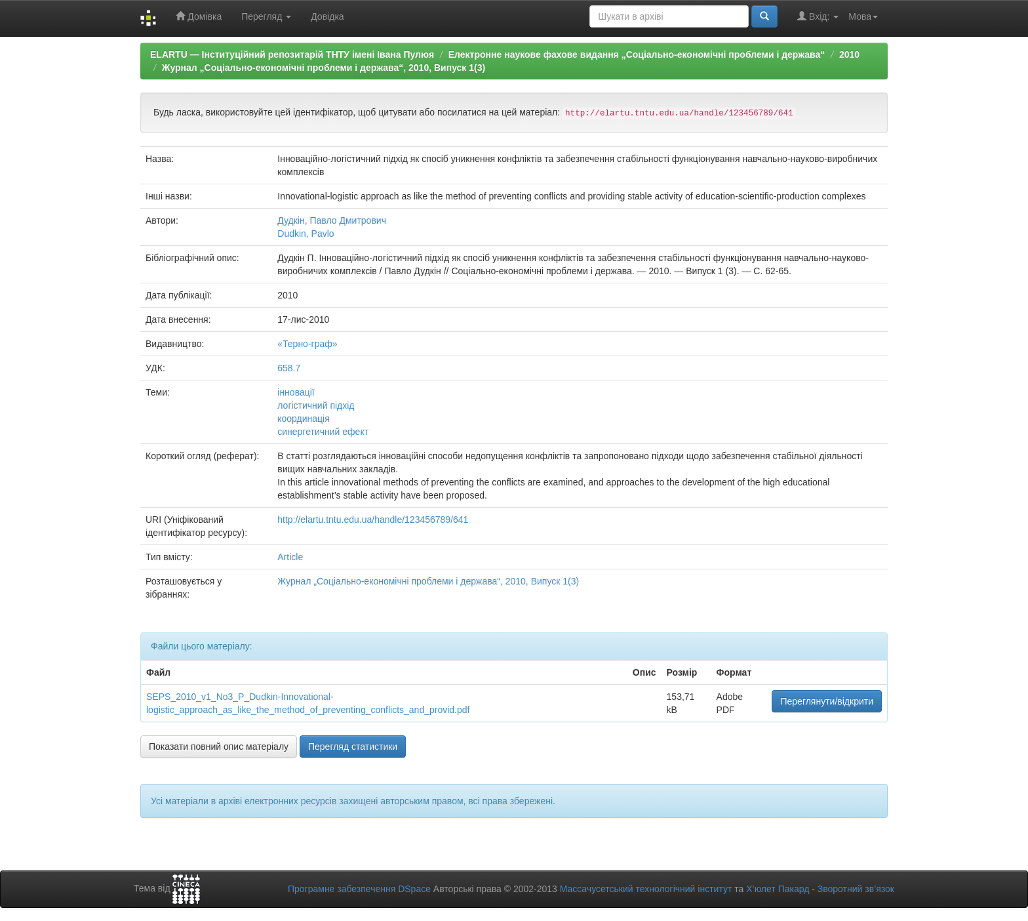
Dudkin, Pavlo (305, 233)
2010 (849, 54)
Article (290, 557)
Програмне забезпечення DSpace (359, 889)
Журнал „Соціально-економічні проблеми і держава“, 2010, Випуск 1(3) (323, 67)
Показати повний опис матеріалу (218, 746)
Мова (863, 16)
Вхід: (818, 16)
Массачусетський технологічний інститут (646, 889)
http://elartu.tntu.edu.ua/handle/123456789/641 (372, 519)
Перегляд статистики (352, 746)
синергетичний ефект (322, 431)
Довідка (327, 16)
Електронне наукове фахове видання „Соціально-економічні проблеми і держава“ (636, 54)
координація (303, 418)
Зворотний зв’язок (856, 889)
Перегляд (266, 16)
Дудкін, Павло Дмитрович (331, 220)
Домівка (199, 16)
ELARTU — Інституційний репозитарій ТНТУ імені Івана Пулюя (292, 54)
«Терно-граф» (307, 343)
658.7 (288, 368)
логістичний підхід (315, 405)
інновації (295, 392)
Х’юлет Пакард (777, 889)
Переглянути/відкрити (826, 701)
